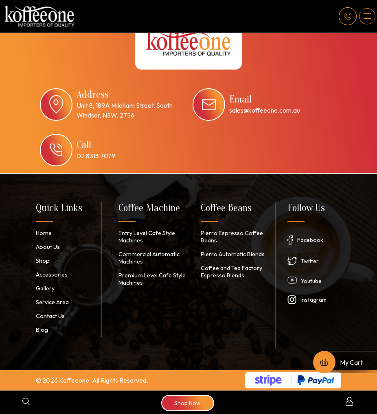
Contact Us (50, 316)
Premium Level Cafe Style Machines (150, 279)
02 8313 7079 (96, 156)
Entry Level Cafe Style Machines (146, 236)
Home (43, 233)
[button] (367, 16)
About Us (47, 247)
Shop (42, 260)
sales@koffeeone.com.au (264, 110)
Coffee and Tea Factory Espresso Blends (231, 271)
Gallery (45, 288)
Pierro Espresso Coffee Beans (231, 236)
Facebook (310, 240)
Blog (42, 329)
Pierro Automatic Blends (232, 254)
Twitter (310, 261)
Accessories (52, 274)
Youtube (311, 281)
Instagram (313, 299)
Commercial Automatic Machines (147, 258)
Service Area (52, 302)
